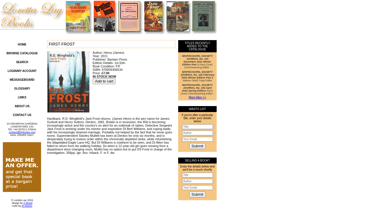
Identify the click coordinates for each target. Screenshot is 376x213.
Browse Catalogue (22, 53)
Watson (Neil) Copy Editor (197, 76)
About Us (22, 106)
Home (22, 44)
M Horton (27, 205)
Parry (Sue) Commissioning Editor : (197, 62)
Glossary (22, 88)
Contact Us (22, 115)
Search (22, 62)
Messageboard (22, 79)
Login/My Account (22, 71)
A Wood (27, 203)
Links (22, 97)
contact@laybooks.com (22, 132)
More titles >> (197, 97)
